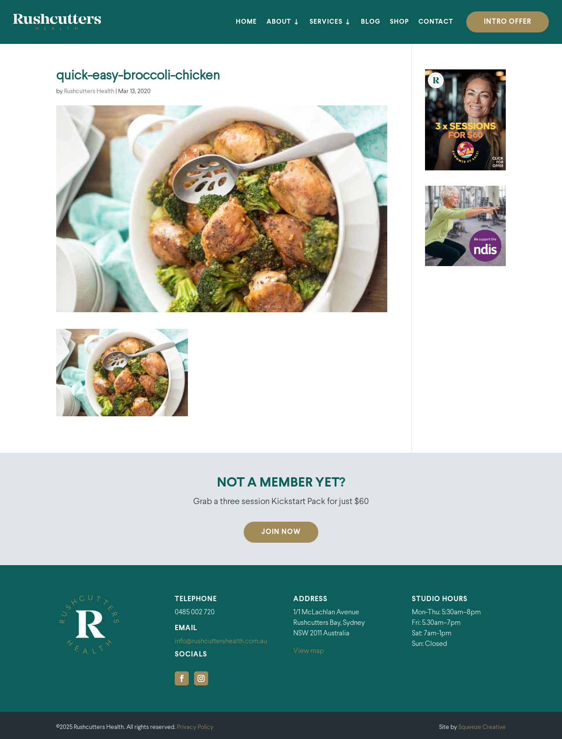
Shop (399, 22)
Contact (435, 22)
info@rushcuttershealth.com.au (221, 641)
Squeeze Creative (482, 727)
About (279, 22)
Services (326, 22)
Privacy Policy (195, 727)
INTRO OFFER (507, 21)
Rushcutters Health (89, 91)
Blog (370, 22)
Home (246, 22)
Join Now (281, 532)
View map (308, 651)
